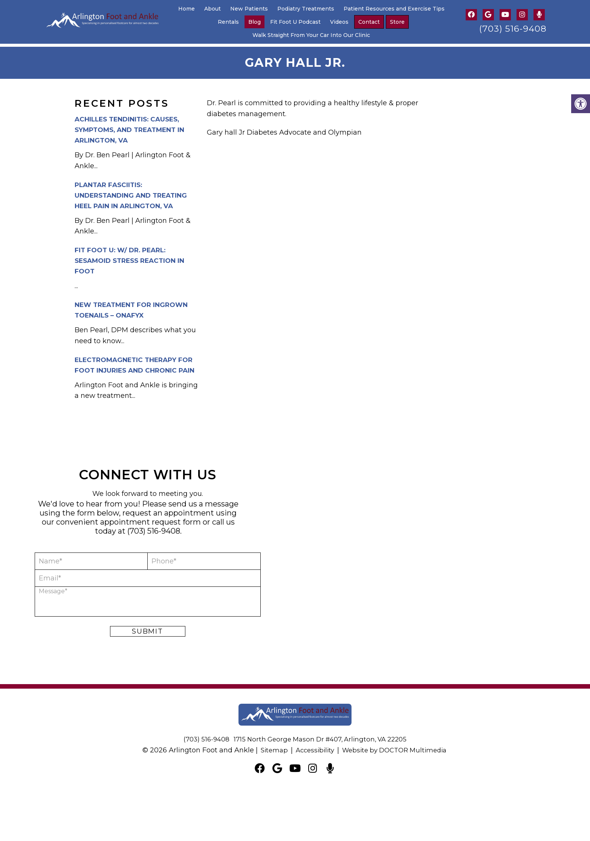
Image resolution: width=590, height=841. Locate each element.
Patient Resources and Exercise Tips (394, 8)
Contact (369, 21)
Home (186, 8)
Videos (339, 21)
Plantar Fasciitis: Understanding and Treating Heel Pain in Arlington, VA (131, 192)
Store (397, 21)
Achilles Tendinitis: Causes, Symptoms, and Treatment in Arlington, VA (129, 126)
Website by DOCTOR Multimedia (397, 747)
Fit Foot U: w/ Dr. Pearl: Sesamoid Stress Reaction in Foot (129, 257)
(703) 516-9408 (513, 29)
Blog (254, 21)
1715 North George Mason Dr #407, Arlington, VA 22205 (321, 736)
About (212, 8)
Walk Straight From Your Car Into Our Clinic (311, 35)
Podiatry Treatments (305, 8)
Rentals (228, 21)
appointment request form (150, 518)
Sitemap (269, 747)
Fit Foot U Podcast (295, 21)
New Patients (249, 8)
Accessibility (312, 747)
